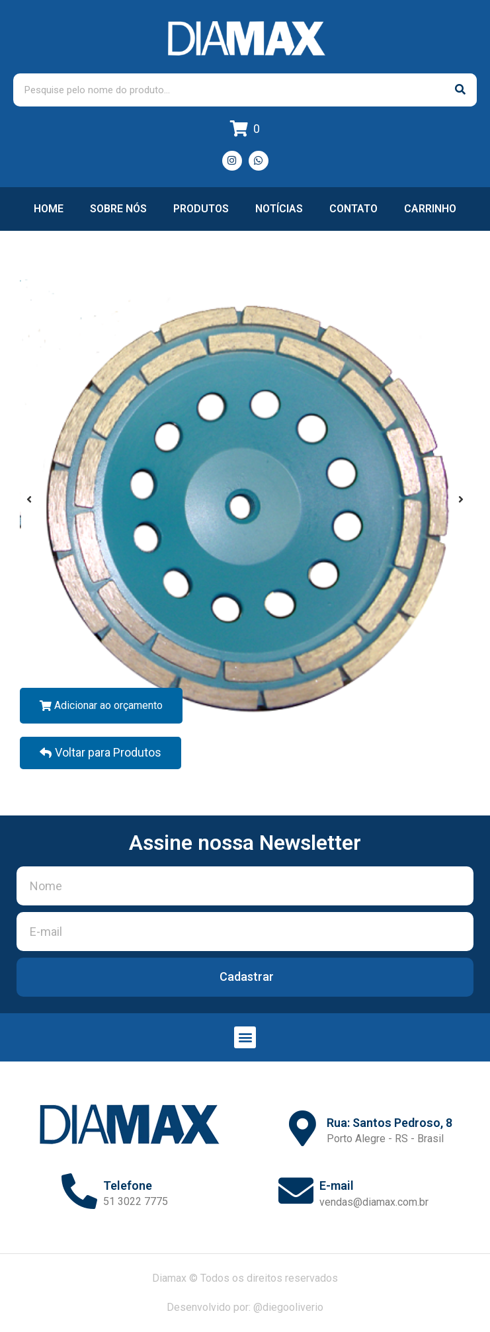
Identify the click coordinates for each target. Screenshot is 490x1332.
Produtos (201, 208)
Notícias (279, 208)
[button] (245, 1037)
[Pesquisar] (460, 89)
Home (48, 208)
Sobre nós (118, 208)
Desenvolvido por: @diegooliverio (245, 1307)
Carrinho (430, 208)
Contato (353, 208)
